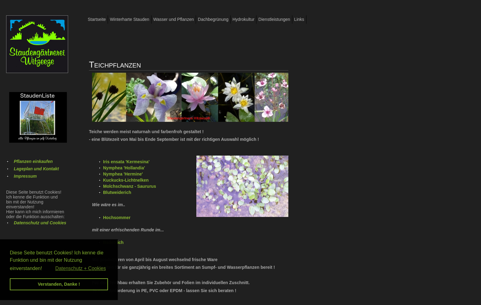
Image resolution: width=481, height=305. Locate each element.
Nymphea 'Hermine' (123, 174)
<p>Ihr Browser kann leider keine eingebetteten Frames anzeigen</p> (242, 186)
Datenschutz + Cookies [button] (80, 268)
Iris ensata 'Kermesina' (126, 161)
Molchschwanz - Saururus (129, 186)
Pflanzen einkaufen (33, 161)
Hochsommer (116, 217)
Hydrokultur (244, 19)
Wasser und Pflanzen (173, 19)
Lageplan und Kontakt (36, 168)
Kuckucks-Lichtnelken (126, 180)
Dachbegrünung (213, 19)
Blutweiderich (117, 192)
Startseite (97, 19)
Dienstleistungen (274, 19)
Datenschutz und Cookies (40, 222)
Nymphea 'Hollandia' (124, 167)
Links (299, 19)
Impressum (25, 176)
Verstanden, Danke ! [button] (59, 284)
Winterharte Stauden (129, 19)
